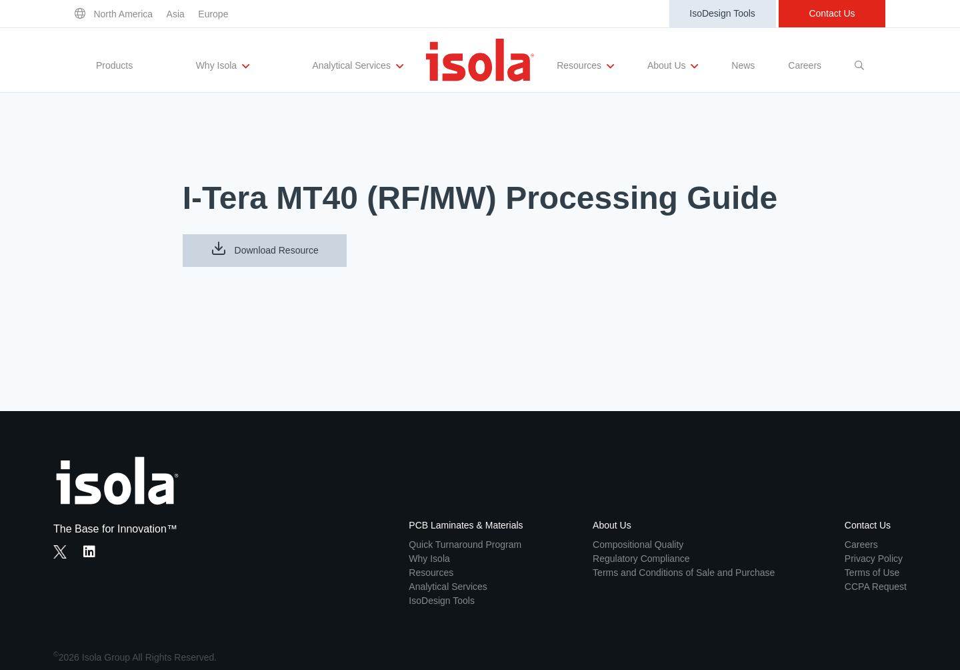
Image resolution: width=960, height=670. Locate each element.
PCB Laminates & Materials (466, 525)
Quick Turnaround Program (465, 544)
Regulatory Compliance (641, 558)
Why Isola (222, 66)
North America (123, 14)
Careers (804, 65)
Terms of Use (872, 572)
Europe (213, 14)
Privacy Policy (874, 558)
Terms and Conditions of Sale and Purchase (684, 572)
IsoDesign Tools (722, 13)
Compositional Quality (638, 544)
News (743, 65)
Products (114, 65)
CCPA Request (876, 586)
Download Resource (265, 248)
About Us (672, 66)
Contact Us (832, 13)
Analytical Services (357, 66)
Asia (176, 14)
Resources (585, 66)
